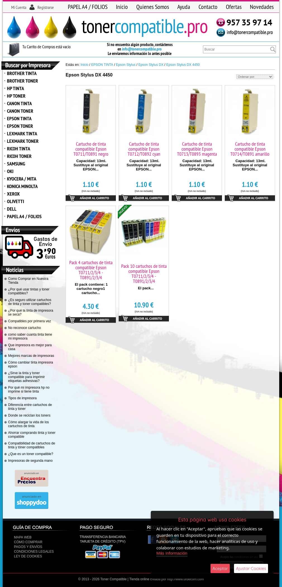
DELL (11, 209)
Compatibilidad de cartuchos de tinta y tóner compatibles (31, 445)
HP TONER (16, 96)
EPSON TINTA (19, 118)
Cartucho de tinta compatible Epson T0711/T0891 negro (90, 149)
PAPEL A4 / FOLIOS (87, 7)
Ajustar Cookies (251, 568)
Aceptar (220, 568)
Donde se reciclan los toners (29, 415)
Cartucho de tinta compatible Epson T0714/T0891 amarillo (249, 149)
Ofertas (234, 7)
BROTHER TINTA (22, 73)
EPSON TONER (20, 126)
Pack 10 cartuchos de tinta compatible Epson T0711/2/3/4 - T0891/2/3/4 (144, 273)
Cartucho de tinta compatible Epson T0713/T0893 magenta (197, 149)
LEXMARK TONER (23, 141)
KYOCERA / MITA (21, 178)
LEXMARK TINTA (22, 133)
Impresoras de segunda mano (30, 461)
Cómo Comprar (28, 542)
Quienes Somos (152, 7)
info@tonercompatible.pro (142, 49)
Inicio (122, 7)
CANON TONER (20, 111)
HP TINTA (15, 88)
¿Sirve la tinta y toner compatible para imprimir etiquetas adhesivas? (26, 377)
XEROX (13, 194)
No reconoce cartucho (24, 328)
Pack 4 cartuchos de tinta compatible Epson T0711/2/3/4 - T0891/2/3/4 (91, 270)
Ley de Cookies (28, 556)
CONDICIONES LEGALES (34, 552)
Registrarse (45, 7)
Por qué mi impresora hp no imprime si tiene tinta (28, 389)
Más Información (171, 553)
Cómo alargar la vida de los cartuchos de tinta (28, 424)
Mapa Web (23, 537)
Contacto (208, 7)
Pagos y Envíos (28, 547)
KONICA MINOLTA (22, 186)
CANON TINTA (19, 103)
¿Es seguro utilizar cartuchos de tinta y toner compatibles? (29, 302)
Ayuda (183, 7)
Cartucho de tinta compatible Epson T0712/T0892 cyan (144, 149)
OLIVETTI (15, 201)
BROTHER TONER (22, 81)
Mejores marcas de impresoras (31, 356)
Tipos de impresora (22, 398)
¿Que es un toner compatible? (30, 454)
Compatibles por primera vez (29, 321)
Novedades (262, 7)
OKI (10, 171)
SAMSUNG (16, 163)
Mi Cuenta (18, 7)
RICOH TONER (19, 156)
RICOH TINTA (18, 148)
